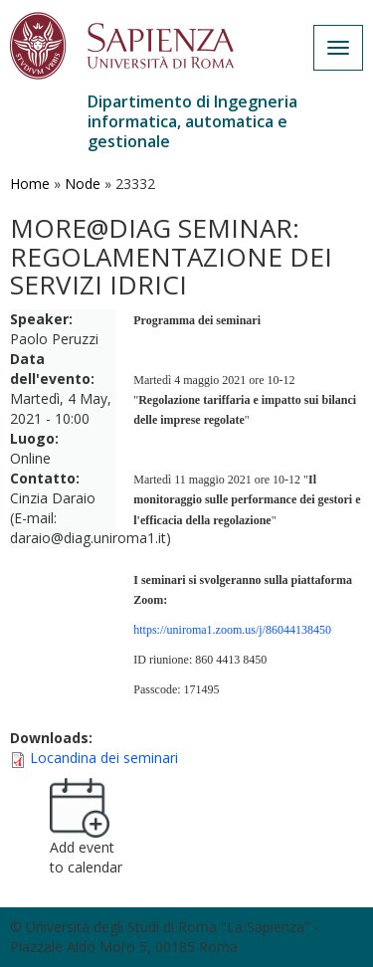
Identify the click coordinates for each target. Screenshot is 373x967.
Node (82, 183)
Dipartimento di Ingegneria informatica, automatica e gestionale (192, 121)
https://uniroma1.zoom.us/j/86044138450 (232, 630)
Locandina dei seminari (104, 757)
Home (30, 183)
